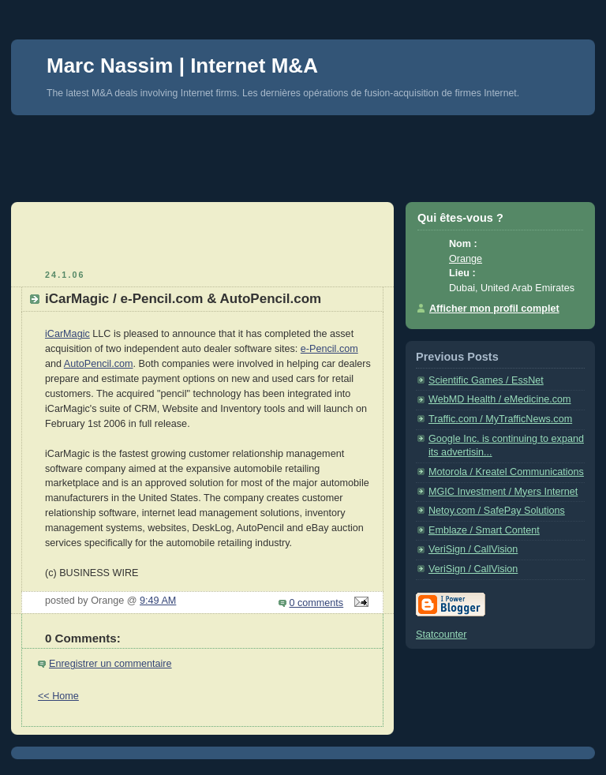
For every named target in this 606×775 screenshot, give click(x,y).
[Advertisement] (298, 150)
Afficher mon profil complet (494, 308)
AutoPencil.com (98, 363)
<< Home (58, 696)
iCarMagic (67, 333)
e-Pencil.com (329, 348)
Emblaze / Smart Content (484, 530)
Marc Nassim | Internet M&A (182, 65)
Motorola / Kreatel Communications (506, 471)
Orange (465, 258)
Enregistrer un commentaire (110, 663)
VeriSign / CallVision (473, 549)
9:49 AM (158, 600)
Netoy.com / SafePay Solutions (496, 510)
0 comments (317, 602)
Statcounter (441, 634)
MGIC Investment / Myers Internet (503, 491)
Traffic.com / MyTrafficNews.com (500, 419)
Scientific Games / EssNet (486, 380)
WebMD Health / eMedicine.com (499, 399)
